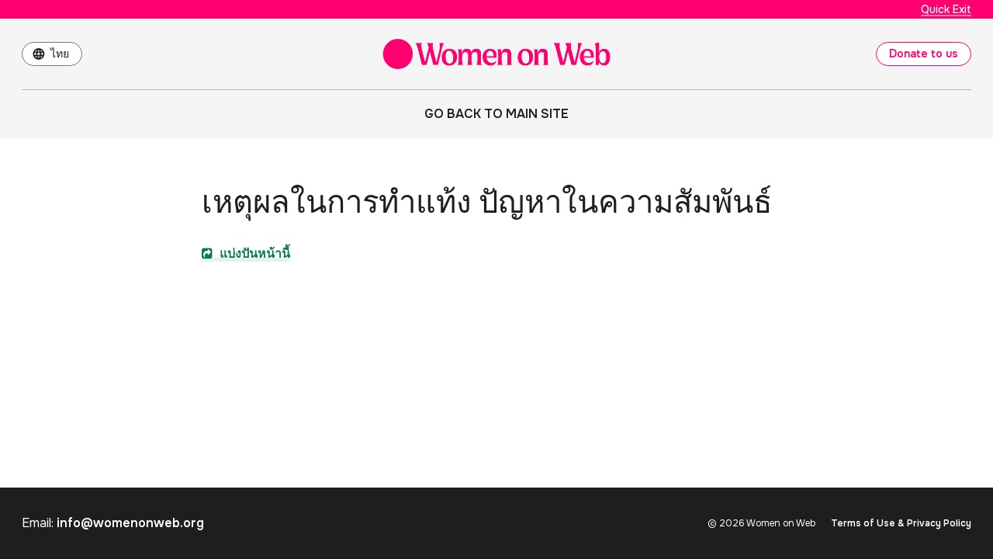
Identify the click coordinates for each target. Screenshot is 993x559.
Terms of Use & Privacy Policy (901, 523)
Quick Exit (946, 9)
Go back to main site (496, 114)
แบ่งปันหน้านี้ (246, 253)
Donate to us (923, 54)
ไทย (59, 54)
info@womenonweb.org (130, 523)
